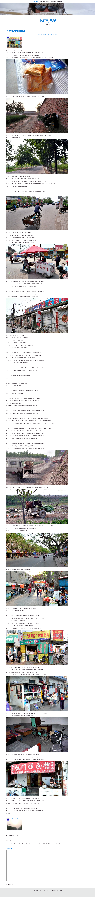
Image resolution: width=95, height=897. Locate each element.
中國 (51, 34)
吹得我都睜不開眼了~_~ (43, 34)
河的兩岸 (55, 34)
